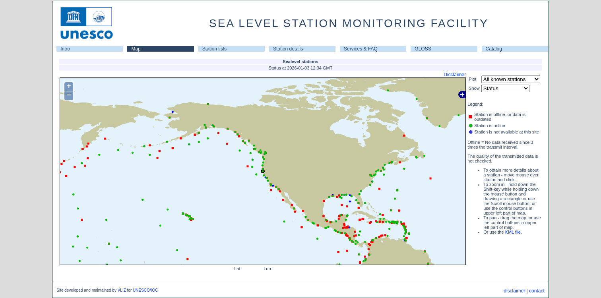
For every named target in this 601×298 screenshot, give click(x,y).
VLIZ (122, 290)
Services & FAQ (361, 49)
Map (135, 49)
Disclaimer (455, 74)
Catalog (494, 49)
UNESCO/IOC (145, 290)
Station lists (214, 49)
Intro (65, 49)
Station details (288, 49)
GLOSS (423, 49)
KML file (513, 232)
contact (537, 291)
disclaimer (514, 291)
